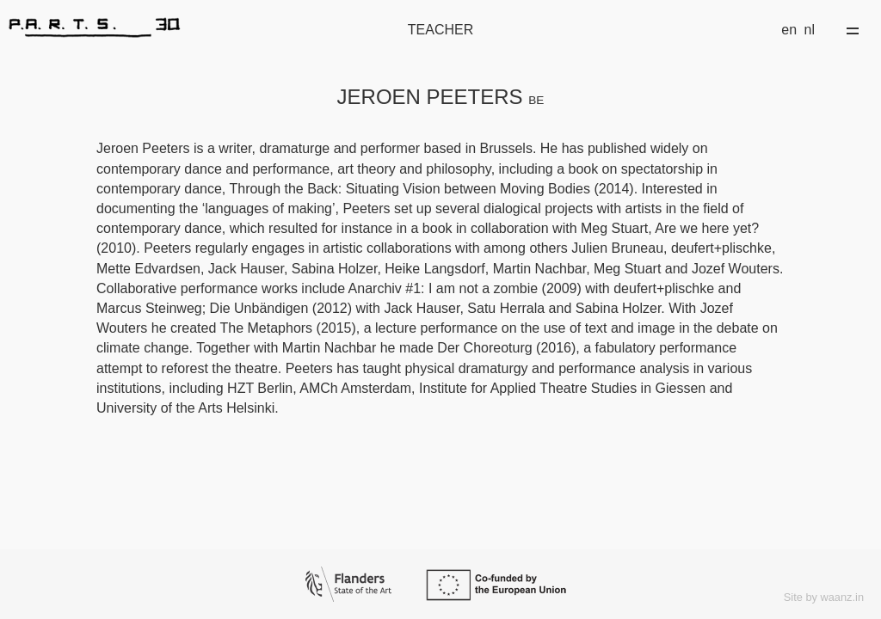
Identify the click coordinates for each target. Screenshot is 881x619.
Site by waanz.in (824, 597)
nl (809, 29)
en (789, 29)
